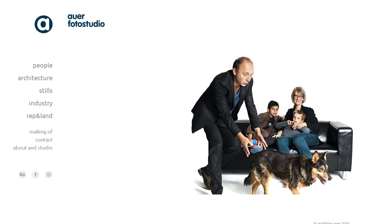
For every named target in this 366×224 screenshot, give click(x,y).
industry (41, 103)
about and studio (33, 147)
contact (44, 139)
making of (41, 131)
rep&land (40, 115)
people (43, 65)
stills (46, 90)
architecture (35, 77)
